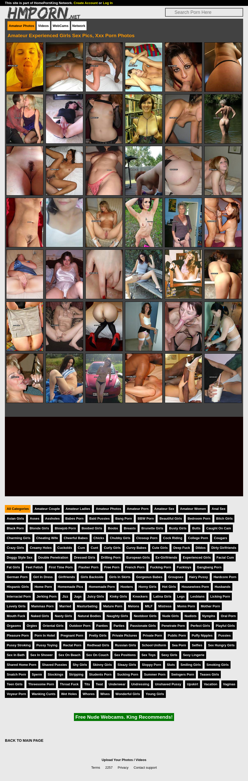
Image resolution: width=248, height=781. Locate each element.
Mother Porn (210, 606)
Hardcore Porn (225, 577)
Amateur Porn (138, 509)
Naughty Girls (117, 616)
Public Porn (177, 635)
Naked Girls (40, 616)
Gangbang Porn (209, 567)
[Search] (204, 12)
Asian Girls (15, 518)
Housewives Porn (195, 587)
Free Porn (112, 567)
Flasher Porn (88, 567)
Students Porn (100, 674)
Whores (89, 694)
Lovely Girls (16, 606)
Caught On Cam (218, 528)
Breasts (130, 528)
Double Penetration (53, 557)
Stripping (76, 674)
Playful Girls (225, 626)
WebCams (61, 26)
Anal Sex (218, 509)
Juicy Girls (95, 596)
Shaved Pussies (54, 665)
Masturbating (87, 606)
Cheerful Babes (76, 538)
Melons (133, 606)
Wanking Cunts (43, 694)
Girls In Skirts (119, 577)
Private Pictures (124, 635)
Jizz (65, 596)
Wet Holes (69, 694)
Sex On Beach (70, 655)
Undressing (140, 684)
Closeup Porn (146, 538)
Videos (43, 26)
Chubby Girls (120, 538)
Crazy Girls (15, 548)
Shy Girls (80, 665)
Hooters (126, 587)
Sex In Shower (41, 655)
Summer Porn (155, 674)
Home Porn (43, 587)
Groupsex (176, 577)
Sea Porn (179, 645)
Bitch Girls (224, 518)
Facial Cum (225, 557)
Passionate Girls (143, 626)
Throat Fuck (69, 684)
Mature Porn (112, 606)
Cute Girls (160, 548)
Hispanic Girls (18, 587)
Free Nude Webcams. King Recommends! (124, 717)
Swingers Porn (182, 674)
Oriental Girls (53, 626)
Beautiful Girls (170, 518)
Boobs (113, 528)
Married (65, 606)
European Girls (138, 557)
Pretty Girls (98, 635)
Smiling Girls (190, 665)
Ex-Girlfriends (166, 557)
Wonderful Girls (128, 694)
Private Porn (152, 635)
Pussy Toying (46, 645)
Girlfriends (67, 577)
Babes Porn (74, 518)
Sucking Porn (127, 674)
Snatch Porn (16, 674)
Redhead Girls (98, 645)
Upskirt (192, 684)
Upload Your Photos (117, 760)
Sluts (171, 665)
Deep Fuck (181, 548)
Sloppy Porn (151, 665)
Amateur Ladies (77, 509)
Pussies (224, 635)
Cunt (94, 548)
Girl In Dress (43, 577)
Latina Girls (162, 596)
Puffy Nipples (202, 635)
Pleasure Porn (18, 635)
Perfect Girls (200, 626)
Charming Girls (18, 538)
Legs (181, 596)
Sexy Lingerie (193, 655)
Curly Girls (112, 548)
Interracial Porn (19, 596)
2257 (108, 767)
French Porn (134, 567)
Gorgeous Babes (149, 577)
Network (78, 26)
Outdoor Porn (79, 626)
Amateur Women (193, 509)
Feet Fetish (34, 567)
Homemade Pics (70, 587)
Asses (35, 518)
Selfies (197, 645)
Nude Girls (170, 616)
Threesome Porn (41, 684)
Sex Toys (148, 655)
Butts (196, 528)
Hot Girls (169, 587)
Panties (102, 626)
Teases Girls (209, 674)
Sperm (37, 674)
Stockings (55, 674)
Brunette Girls (152, 528)
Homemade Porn (102, 587)
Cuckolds (64, 548)
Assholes (52, 518)
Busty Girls (177, 528)
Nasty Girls (63, 616)
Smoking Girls (217, 665)
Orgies (32, 626)
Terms (95, 767)
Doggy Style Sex (19, 557)
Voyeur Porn (16, 694)
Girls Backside (92, 577)
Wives (105, 694)
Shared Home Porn (21, 665)
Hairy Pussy (198, 577)
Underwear (117, 684)
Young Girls (155, 694)
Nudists (191, 616)
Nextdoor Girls (145, 616)
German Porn (17, 577)
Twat (99, 684)
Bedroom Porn (199, 518)
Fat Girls (13, 567)
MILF (148, 606)
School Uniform (154, 645)
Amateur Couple (47, 509)
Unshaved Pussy (168, 684)
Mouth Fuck (16, 616)
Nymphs (208, 616)
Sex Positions (125, 655)
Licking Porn (220, 596)
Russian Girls (125, 645)
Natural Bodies (89, 616)
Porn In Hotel (44, 635)
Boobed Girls (92, 528)
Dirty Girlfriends (223, 548)
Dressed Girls (84, 557)
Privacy (123, 767)
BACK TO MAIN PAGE (24, 740)
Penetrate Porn (173, 626)
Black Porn (15, 528)
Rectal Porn (72, 645)
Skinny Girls (102, 665)
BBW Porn (146, 518)
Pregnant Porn (72, 635)
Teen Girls (15, 684)
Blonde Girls (39, 528)
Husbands (223, 587)
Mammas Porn (42, 606)
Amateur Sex (164, 509)
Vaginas (229, 684)
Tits (87, 684)
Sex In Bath (16, 655)
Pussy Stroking (19, 645)
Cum (81, 548)
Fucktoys (184, 567)
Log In (108, 3)
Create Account (86, 3)
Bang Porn (123, 518)
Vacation (210, 684)
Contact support (145, 767)
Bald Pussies (99, 518)
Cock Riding (172, 538)
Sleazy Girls (127, 665)
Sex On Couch (97, 655)
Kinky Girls (118, 596)
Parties (119, 626)
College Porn (198, 538)
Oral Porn (228, 616)
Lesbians (197, 596)
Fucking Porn (160, 567)
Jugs (78, 596)
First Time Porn (61, 567)
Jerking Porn (46, 596)
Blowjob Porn (65, 528)
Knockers (140, 596)
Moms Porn (186, 606)
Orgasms (14, 626)
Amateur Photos (21, 26)
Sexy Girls (169, 655)
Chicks (98, 538)
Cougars (220, 538)
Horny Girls (148, 587)
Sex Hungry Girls (221, 645)
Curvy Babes (136, 548)
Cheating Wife (47, 538)
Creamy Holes (41, 548)
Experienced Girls (197, 557)
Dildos (201, 548)
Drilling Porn (111, 557)
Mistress (164, 606)
